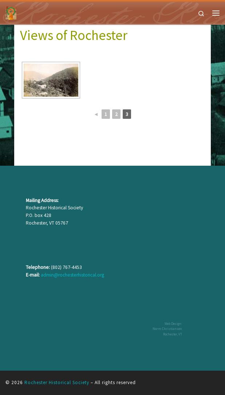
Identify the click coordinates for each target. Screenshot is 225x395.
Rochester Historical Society (56, 382)
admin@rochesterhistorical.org (72, 275)
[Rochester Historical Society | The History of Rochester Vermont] (10, 12)
